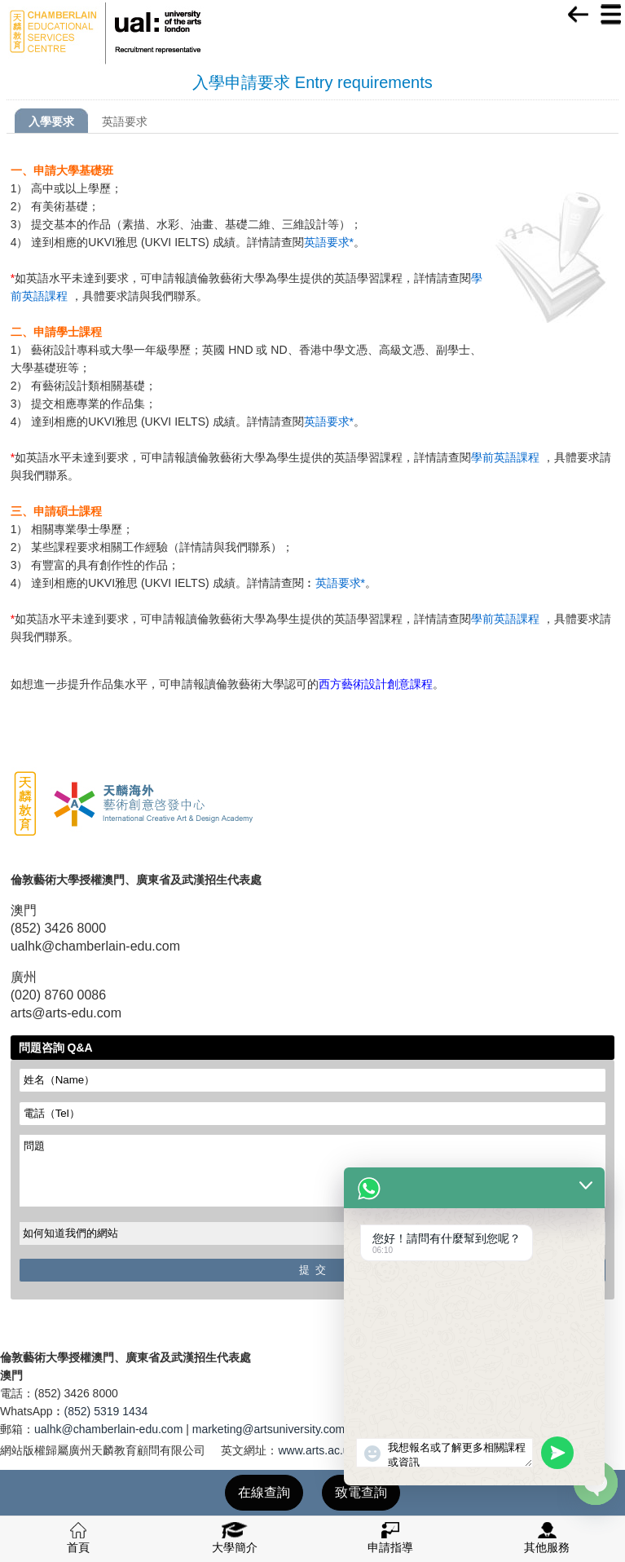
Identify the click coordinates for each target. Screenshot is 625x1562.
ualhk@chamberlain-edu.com (108, 1429)
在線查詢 (264, 1492)
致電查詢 (361, 1492)
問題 (313, 1170)
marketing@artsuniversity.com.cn (276, 1429)
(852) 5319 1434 (106, 1411)
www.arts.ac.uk (316, 1450)
